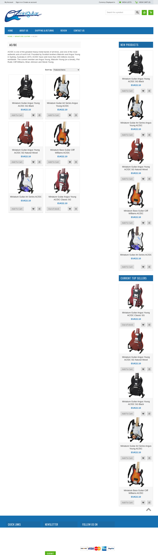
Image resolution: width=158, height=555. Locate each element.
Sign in (18, 2)
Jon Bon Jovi (11, 232)
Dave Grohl (10, 152)
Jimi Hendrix (11, 217)
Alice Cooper (11, 81)
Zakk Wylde (11, 420)
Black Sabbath (12, 106)
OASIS (9, 298)
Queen (9, 323)
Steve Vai (10, 369)
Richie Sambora (12, 339)
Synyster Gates (12, 384)
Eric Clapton (11, 177)
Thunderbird (11, 399)
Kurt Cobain (11, 253)
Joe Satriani (11, 222)
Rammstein (10, 329)
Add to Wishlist (68, 115)
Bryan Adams (11, 126)
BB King (9, 91)
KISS (8, 248)
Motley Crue (11, 283)
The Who (10, 394)
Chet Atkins (10, 142)
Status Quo (10, 364)
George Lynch (11, 187)
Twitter (89, 531)
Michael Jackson (13, 273)
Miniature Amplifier (13, 51)
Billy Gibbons (11, 101)
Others (9, 303)
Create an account (30, 2)
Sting (8, 379)
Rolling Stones (12, 349)
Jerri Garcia (11, 212)
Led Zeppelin (11, 258)
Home (10, 36)
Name (47, 530)
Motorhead (10, 288)
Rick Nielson (11, 344)
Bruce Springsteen (13, 121)
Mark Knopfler (11, 263)
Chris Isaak (10, 147)
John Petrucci (11, 227)
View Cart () (144, 2)
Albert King (10, 76)
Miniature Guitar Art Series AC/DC (60, 197)
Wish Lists (126, 2)
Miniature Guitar (22, 36)
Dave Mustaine (12, 157)
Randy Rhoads (12, 334)
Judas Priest (11, 238)
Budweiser (10, 131)
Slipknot (9, 359)
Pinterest (95, 531)
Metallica (9, 268)
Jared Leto (10, 207)
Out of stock (88, 208)
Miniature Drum (12, 56)
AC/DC (9, 66)
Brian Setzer (11, 116)
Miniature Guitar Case (15, 425)
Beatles (9, 96)
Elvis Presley (11, 172)
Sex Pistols (10, 354)
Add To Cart (52, 115)
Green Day (10, 192)
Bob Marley (10, 111)
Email (47, 542)
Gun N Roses (11, 197)
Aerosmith (10, 71)
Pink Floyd (10, 313)
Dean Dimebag (12, 162)
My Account (9, 2)
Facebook (84, 531)
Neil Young (10, 293)
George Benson (12, 182)
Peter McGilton (12, 308)
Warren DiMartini (13, 414)
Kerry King (10, 243)
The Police (10, 389)
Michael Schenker (13, 278)
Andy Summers (12, 86)
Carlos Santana (12, 136)
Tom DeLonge (11, 404)
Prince (8, 318)
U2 (7, 409)
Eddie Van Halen (13, 167)
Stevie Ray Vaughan (14, 374)
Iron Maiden (11, 202)
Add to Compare (74, 115)
